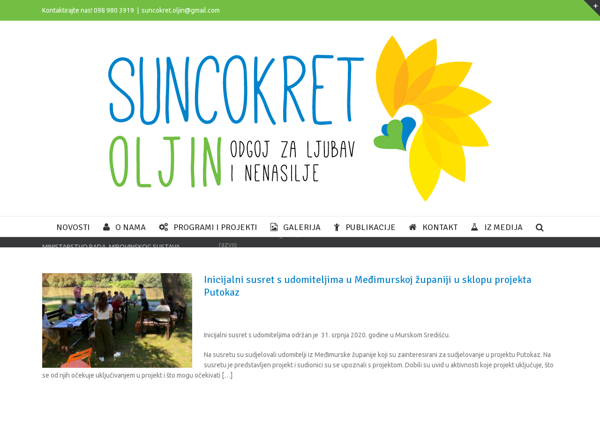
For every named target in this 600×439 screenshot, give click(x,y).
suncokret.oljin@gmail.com (181, 10)
